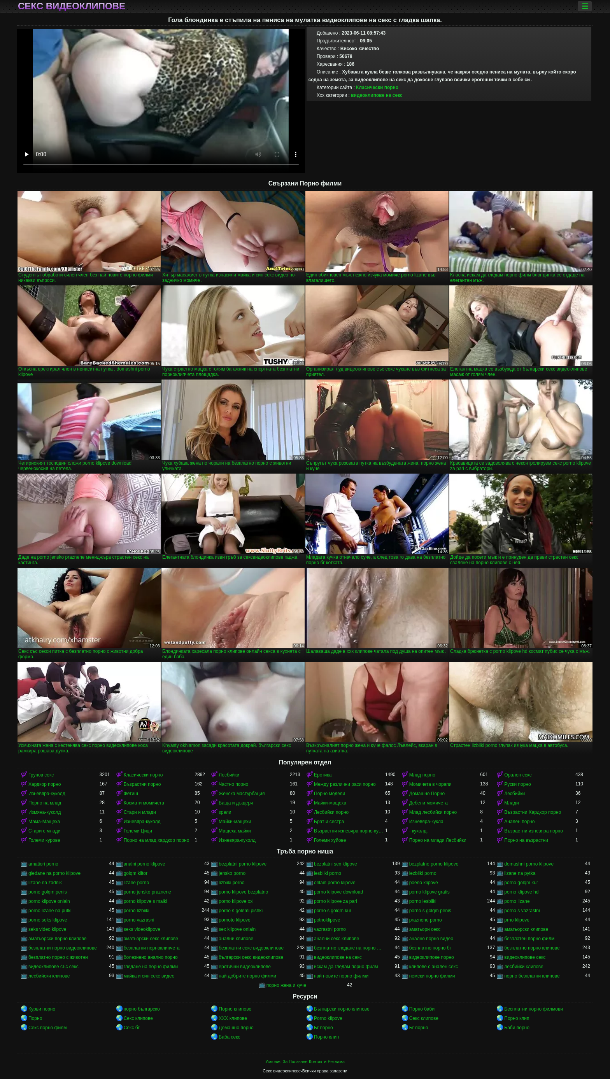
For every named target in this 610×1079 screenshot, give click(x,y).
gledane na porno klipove (54, 873)
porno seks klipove (47, 920)
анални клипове (236, 938)
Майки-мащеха (330, 803)
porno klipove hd (521, 892)
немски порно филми (432, 976)
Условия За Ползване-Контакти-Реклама (305, 1061)
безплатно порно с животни (58, 957)
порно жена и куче (286, 985)
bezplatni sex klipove (335, 864)
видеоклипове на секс (376, 95)
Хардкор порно (44, 784)
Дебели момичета (428, 803)
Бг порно (323, 1027)
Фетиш (131, 793)
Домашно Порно (427, 793)
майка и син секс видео (149, 976)
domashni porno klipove (529, 864)
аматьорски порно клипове (57, 938)
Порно (35, 1018)
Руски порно (517, 784)
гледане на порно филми (151, 966)
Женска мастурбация (242, 793)
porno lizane (516, 901)
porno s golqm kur (332, 910)
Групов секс (41, 775)
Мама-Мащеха (44, 821)
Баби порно (516, 1027)
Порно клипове (235, 1009)
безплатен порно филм (529, 938)
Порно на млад (44, 803)
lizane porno (136, 882)
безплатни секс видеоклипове (251, 948)
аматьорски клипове (526, 929)
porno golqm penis (47, 892)
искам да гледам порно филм (346, 966)
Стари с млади (44, 831)
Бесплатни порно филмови (533, 1009)
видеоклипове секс (524, 957)
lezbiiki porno (422, 873)
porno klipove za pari (335, 901)
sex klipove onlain (237, 929)
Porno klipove (328, 1018)
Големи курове (44, 840)
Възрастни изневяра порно (533, 831)
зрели (225, 812)
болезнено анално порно (151, 957)
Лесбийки (229, 775)
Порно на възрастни (526, 840)
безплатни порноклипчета (152, 948)
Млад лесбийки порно (433, 812)
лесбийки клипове (523, 966)
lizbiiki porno (231, 882)
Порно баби (422, 1009)
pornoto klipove (234, 920)
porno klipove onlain (49, 901)
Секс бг (132, 1027)
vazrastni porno (330, 929)
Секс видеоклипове (71, 6)
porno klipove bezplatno (243, 892)
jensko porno (232, 873)
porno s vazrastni (522, 910)
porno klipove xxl (236, 901)
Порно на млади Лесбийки (437, 840)
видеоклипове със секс (53, 966)
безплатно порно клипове (531, 948)
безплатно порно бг (430, 948)
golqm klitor (135, 873)
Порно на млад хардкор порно (156, 840)
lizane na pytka (519, 873)
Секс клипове (138, 1018)
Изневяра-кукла (426, 821)
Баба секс (229, 1037)
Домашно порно (236, 1027)
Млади (511, 803)
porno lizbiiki (136, 910)
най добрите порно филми (247, 976)
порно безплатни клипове (531, 976)
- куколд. (418, 831)
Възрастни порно (142, 784)
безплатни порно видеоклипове (62, 948)
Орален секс (517, 775)
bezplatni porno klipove (242, 864)
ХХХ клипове (233, 1018)
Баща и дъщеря (236, 803)
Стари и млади (140, 812)
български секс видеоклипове (251, 957)
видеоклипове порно (431, 957)
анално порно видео (431, 938)
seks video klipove (47, 929)
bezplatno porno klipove (434, 864)
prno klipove (516, 920)
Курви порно (41, 1009)
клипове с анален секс (433, 966)
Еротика (322, 775)
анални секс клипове (336, 938)
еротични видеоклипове (244, 966)
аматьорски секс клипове (151, 938)
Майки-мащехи (235, 821)
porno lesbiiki (422, 901)
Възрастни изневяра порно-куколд (349, 831)
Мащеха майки (235, 831)
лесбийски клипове (49, 976)
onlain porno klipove (335, 882)
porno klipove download (338, 892)
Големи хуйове (330, 840)
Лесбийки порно (331, 812)
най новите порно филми (341, 976)
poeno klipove (423, 882)
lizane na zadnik (45, 882)
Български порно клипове (342, 1009)
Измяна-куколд (44, 812)
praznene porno (425, 920)
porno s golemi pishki (241, 910)
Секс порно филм (47, 1027)
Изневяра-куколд (46, 793)
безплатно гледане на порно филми (349, 948)
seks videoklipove (142, 929)
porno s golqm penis (430, 910)
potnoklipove (327, 920)
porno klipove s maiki (145, 901)
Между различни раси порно (345, 784)
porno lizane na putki (50, 910)
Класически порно (377, 87)
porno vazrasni (139, 920)
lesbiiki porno (327, 873)
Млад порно (422, 775)
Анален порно (519, 821)
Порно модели (329, 793)
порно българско (142, 1009)
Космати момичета (144, 803)
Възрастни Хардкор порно (532, 812)
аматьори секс (425, 929)
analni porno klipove (144, 864)
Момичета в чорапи (430, 784)
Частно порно (233, 784)
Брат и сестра (329, 821)
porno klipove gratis (429, 892)
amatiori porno (43, 864)
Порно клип (516, 1018)
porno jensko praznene (147, 892)
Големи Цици (138, 831)
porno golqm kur (521, 882)
